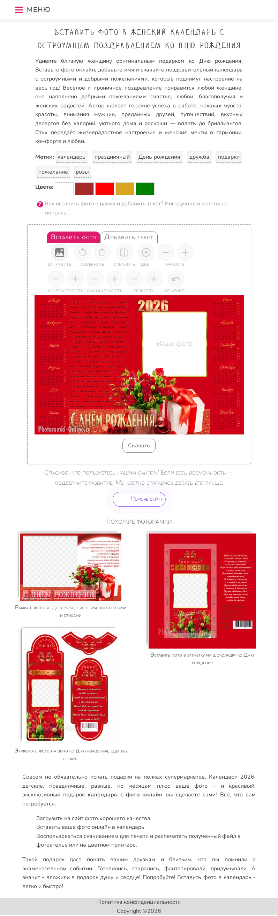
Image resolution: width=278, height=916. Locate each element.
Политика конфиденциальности (139, 902)
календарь (71, 157)
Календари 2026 (231, 777)
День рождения (159, 157)
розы (82, 172)
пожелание (53, 172)
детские (32, 786)
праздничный (112, 157)
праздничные (66, 786)
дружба (199, 157)
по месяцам (134, 786)
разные (101, 786)
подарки (229, 157)
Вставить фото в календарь (214, 877)
